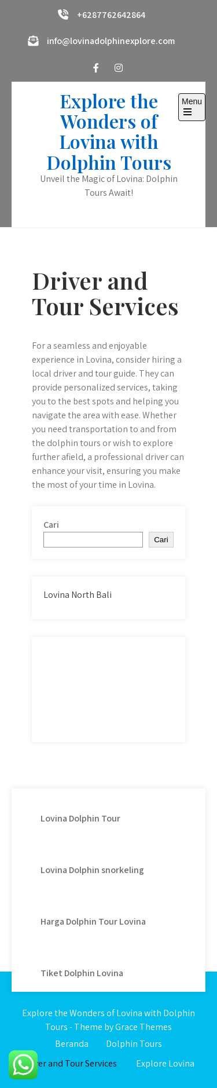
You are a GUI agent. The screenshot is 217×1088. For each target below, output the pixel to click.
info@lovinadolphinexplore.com (111, 41)
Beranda (72, 1044)
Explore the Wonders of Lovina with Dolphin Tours (108, 131)
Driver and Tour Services (70, 1063)
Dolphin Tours (134, 1044)
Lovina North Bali (77, 595)
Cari (51, 525)
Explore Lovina (165, 1063)
